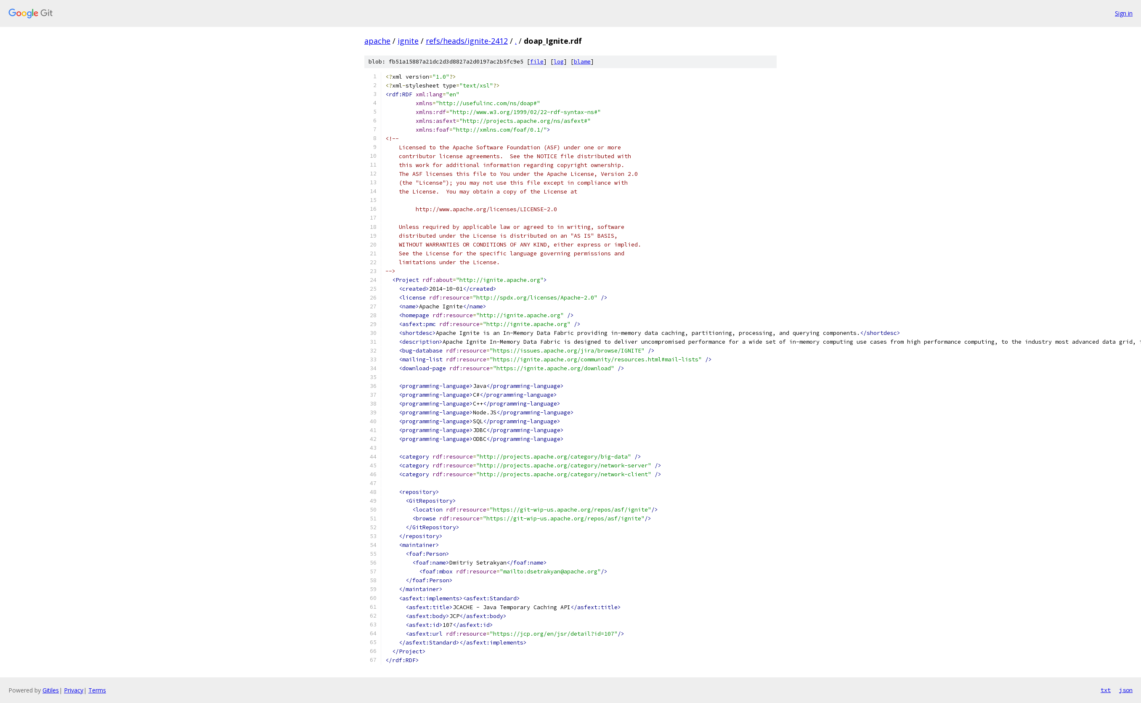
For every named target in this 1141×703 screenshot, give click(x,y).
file (537, 61)
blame (582, 61)
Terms (97, 690)
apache (377, 41)
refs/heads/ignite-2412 (467, 41)
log (559, 61)
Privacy (73, 690)
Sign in (1124, 13)
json (1126, 690)
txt (1106, 690)
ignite (408, 41)
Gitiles (50, 690)
